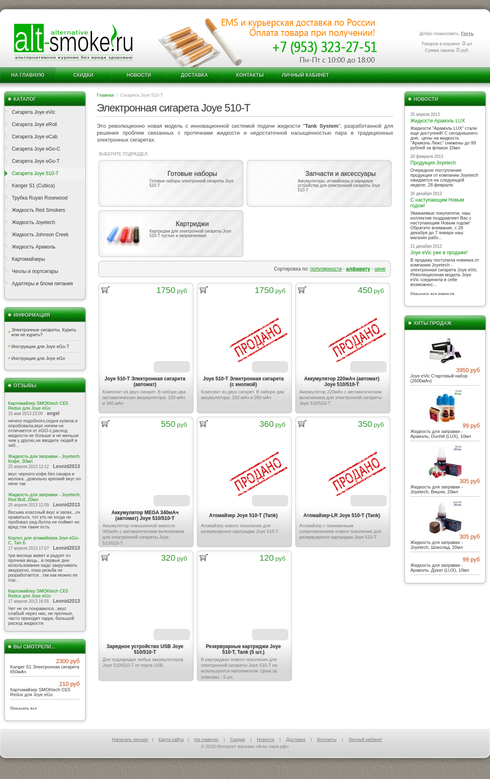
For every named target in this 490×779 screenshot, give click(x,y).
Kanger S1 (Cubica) (33, 186)
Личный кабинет (305, 75)
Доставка (194, 75)
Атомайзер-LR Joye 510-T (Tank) (341, 515)
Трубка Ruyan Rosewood (39, 198)
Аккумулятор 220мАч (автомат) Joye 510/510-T (342, 381)
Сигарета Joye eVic (33, 112)
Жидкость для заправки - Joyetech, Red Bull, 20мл (44, 497)
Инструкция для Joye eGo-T (40, 346)
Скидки (83, 75)
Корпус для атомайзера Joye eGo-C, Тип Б (43, 540)
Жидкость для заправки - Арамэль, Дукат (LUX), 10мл (439, 568)
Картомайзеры (28, 259)
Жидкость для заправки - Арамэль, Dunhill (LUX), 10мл (440, 434)
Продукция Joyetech (433, 163)
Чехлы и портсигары (35, 271)
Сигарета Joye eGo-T (36, 161)
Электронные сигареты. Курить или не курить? (43, 332)
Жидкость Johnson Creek (40, 234)
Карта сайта (170, 739)
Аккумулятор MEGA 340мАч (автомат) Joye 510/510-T (144, 515)
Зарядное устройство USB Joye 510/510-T (145, 649)
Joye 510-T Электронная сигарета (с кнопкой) (243, 381)
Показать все (23, 708)
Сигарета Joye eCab (35, 137)
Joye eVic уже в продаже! (439, 252)
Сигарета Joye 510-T (35, 173)
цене (379, 269)
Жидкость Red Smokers (38, 210)
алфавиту (358, 269)
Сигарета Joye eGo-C (36, 149)
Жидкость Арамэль (34, 247)
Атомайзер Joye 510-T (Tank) (243, 515)
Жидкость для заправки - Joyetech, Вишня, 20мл (436, 489)
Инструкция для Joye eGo (38, 358)
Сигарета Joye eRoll (34, 124)
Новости (139, 75)
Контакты (249, 75)
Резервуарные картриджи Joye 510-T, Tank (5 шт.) (243, 649)
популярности (326, 269)
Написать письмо (130, 739)
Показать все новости (432, 293)
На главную (27, 75)
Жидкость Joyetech (33, 222)
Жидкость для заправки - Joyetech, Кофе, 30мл (44, 459)
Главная (105, 95)
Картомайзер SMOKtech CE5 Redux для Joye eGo (38, 406)
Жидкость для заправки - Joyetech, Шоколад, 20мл (436, 545)
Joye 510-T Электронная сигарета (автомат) (145, 381)
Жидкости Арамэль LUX (437, 121)
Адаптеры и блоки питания (42, 283)
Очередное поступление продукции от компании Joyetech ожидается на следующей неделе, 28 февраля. (444, 177)
